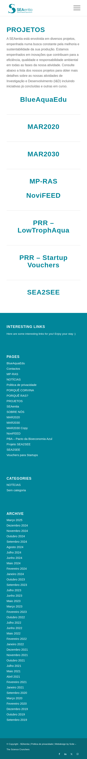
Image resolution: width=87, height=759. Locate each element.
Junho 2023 (14, 595)
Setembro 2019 (17, 719)
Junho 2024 (14, 557)
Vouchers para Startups (22, 455)
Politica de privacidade (22, 384)
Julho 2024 (14, 552)
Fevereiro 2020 (17, 703)
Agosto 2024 (15, 547)
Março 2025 (14, 520)
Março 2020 (14, 698)
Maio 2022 (14, 633)
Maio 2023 (14, 601)
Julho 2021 (14, 665)
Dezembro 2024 (17, 525)
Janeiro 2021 (15, 687)
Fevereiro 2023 (17, 611)
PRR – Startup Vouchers (43, 261)
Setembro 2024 (17, 541)
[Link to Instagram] (77, 754)
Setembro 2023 (17, 584)
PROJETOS (15, 401)
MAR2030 (43, 154)
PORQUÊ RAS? (17, 395)
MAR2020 (43, 126)
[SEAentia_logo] (36, 8)
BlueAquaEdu (43, 99)
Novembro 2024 (17, 530)
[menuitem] (74, 8)
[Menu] (74, 8)
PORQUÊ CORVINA (20, 390)
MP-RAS (43, 181)
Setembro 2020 (17, 692)
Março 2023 (14, 606)
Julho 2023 (14, 590)
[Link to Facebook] (59, 754)
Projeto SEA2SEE (19, 444)
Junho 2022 (14, 628)
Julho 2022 (14, 622)
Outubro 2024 (16, 536)
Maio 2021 (14, 671)
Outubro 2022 (16, 617)
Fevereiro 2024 (17, 568)
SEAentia (13, 406)
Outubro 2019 (16, 714)
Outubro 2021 (16, 660)
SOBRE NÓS (15, 411)
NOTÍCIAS (14, 379)
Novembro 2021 (17, 655)
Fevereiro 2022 (17, 638)
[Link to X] (71, 754)
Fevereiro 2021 (17, 682)
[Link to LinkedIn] (65, 754)
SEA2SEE (43, 292)
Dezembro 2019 (17, 709)
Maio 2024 (14, 563)
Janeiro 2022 (15, 644)
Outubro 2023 (16, 579)
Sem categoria (16, 490)
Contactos (13, 368)
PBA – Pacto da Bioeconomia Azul (29, 438)
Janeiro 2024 (15, 574)
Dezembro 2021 (17, 649)
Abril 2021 (13, 676)
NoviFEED (43, 195)
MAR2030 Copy (17, 428)
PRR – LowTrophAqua (43, 226)
